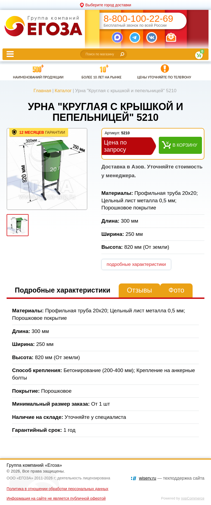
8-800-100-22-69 (138, 18)
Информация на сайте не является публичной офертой (56, 498)
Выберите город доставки (108, 5)
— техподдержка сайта (171, 478)
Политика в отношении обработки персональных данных (57, 489)
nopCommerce (192, 498)
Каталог (63, 90)
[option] (47, 169)
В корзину (185, 145)
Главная (42, 90)
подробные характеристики (136, 264)
